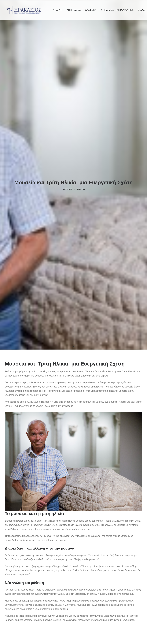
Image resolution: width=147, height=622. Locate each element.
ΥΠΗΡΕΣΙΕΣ (73, 10)
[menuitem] (58, 10)
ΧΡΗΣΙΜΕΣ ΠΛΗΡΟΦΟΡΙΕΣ (117, 10)
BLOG (141, 10)
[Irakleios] (24, 10)
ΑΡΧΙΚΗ (57, 10)
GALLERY (91, 10)
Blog (82, 168)
